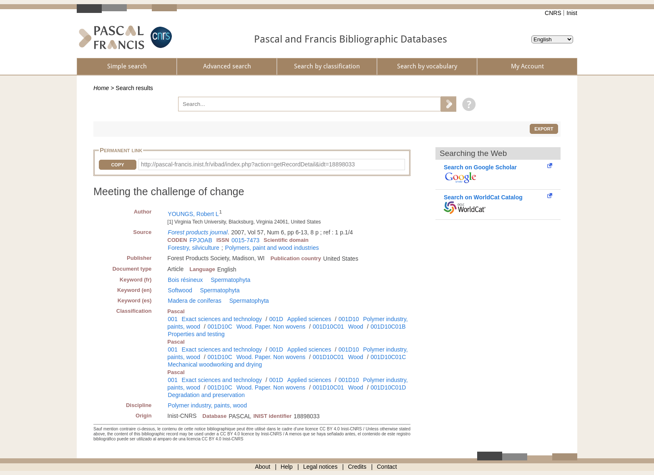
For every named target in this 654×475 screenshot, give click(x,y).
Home (101, 88)
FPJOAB (200, 240)
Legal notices (320, 466)
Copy (117, 164)
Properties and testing (196, 334)
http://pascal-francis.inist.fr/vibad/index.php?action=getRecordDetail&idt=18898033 (248, 164)
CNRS (553, 13)
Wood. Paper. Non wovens (271, 326)
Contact (387, 466)
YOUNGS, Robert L (193, 214)
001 (172, 319)
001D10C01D (388, 387)
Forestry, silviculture (193, 247)
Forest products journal (197, 232)
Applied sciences (309, 319)
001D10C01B (387, 326)
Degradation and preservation (206, 395)
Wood (355, 326)
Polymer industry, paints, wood (207, 405)
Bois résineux (185, 279)
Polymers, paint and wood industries (272, 247)
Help (287, 466)
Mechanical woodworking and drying (215, 364)
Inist (571, 13)
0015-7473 (245, 240)
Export (543, 128)
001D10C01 (328, 326)
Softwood (180, 290)
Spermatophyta (230, 279)
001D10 (349, 319)
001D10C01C (388, 357)
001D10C (220, 326)
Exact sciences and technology (222, 319)
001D (276, 319)
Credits (357, 466)
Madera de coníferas (194, 300)
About (262, 466)
